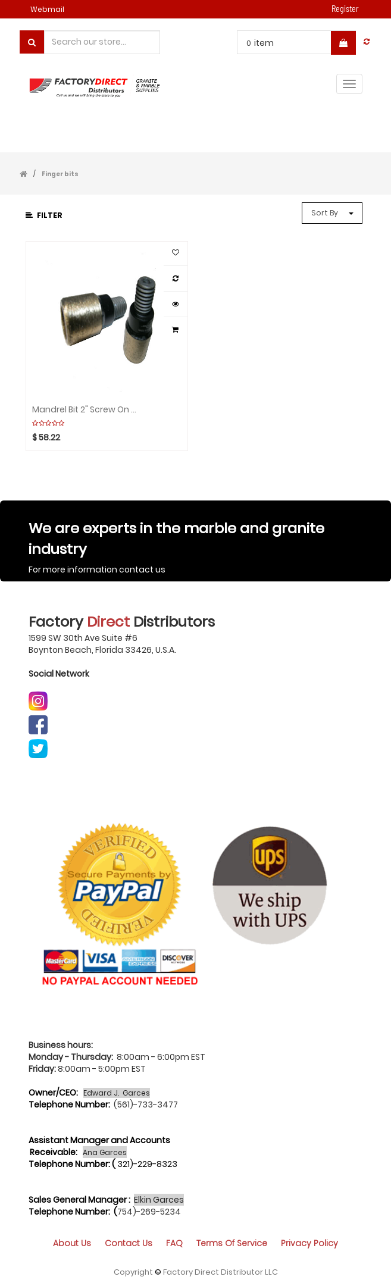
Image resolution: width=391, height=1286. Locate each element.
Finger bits (60, 174)
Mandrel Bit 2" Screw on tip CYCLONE (84, 409)
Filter (44, 215)
